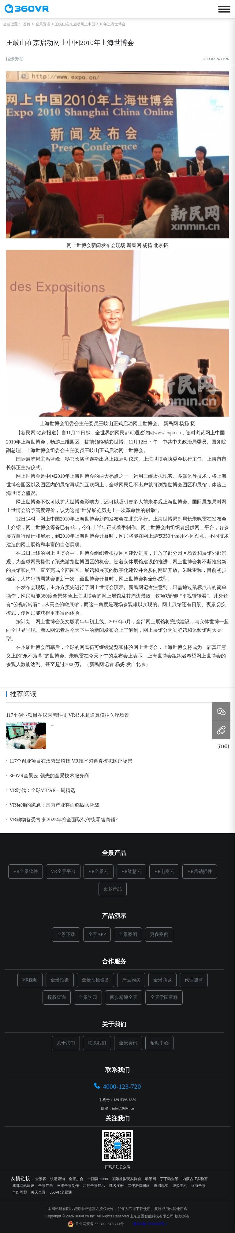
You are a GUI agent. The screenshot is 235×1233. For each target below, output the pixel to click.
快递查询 (57, 1179)
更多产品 (112, 888)
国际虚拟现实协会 (126, 1179)
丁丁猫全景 (169, 1179)
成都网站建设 (23, 1185)
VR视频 (30, 979)
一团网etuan (98, 1179)
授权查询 (56, 997)
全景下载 (66, 934)
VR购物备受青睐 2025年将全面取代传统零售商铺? (62, 819)
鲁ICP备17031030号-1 (150, 1224)
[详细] (223, 746)
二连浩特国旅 (139, 1185)
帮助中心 (159, 1042)
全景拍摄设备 (95, 979)
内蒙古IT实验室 (195, 1179)
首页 (26, 24)
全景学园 (88, 997)
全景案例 (128, 934)
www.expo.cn (167, 432)
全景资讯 (42, 24)
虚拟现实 (161, 1185)
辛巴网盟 (19, 1192)
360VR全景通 (61, 1192)
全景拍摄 (59, 979)
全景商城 (162, 979)
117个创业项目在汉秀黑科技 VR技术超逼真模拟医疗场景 (67, 715)
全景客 (40, 1179)
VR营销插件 (199, 871)
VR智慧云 (131, 871)
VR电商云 (164, 871)
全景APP (97, 934)
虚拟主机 (179, 1185)
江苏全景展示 (94, 1185)
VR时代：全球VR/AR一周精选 (40, 790)
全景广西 (45, 1185)
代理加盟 (194, 979)
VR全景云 (98, 871)
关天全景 (38, 1192)
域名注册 (116, 1185)
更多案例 (159, 934)
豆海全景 (198, 1185)
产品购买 (131, 979)
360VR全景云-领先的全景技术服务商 (47, 775)
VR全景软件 (25, 871)
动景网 (150, 1179)
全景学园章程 (164, 997)
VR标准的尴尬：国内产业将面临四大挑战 (52, 805)
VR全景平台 (63, 871)
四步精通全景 (123, 997)
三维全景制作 (68, 1185)
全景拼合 (76, 1179)
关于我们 (66, 1042)
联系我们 (97, 1042)
